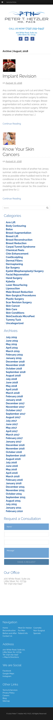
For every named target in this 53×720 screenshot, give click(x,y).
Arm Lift (10, 222)
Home (5, 628)
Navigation (11, 2)
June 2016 (12, 465)
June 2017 (12, 424)
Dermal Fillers (14, 260)
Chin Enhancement (17, 253)
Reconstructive (9, 630)
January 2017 (13, 441)
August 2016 (13, 459)
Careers (6, 695)
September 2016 (15, 455)
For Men (21, 630)
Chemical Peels (15, 250)
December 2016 (15, 445)
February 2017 (14, 438)
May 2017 (11, 427)
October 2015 (14, 493)
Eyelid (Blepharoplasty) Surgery (25, 271)
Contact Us (7, 636)
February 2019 (14, 354)
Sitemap (6, 701)
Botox (9, 229)
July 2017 (11, 420)
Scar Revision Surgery (19, 302)
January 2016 (14, 483)
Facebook (7, 671)
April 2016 (12, 472)
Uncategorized (14, 323)
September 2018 (15, 372)
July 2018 (11, 379)
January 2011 (13, 507)
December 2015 (15, 486)
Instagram (7, 676)
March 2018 (13, 392)
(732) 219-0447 (12, 655)
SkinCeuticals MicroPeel (20, 316)
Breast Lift (12, 236)
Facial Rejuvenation (17, 274)
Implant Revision (19, 76)
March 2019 (13, 351)
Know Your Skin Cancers (18, 151)
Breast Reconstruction (19, 239)
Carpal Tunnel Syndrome (20, 246)
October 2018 (14, 368)
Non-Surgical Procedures (21, 295)
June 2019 (12, 340)
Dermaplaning (14, 264)
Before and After (10, 633)
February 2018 (14, 396)
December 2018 (15, 361)
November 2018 (15, 365)
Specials (37, 633)
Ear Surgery (13, 267)
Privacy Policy (8, 693)
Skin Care (11, 309)
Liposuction (13, 288)
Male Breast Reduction (19, 291)
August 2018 (13, 375)
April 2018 (12, 389)
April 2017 (12, 431)
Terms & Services (10, 690)
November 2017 (15, 406)
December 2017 (15, 403)
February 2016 (14, 479)
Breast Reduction (16, 243)
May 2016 (11, 469)
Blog (5, 698)
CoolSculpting (14, 257)
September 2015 (15, 497)
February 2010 (14, 511)
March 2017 (12, 434)
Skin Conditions (15, 312)
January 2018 (14, 399)
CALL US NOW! (26, 28)
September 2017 (15, 413)
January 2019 (13, 358)
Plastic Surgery (15, 298)
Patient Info (23, 633)
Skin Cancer (13, 305)
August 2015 (13, 500)
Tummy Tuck (13, 319)
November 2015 (15, 490)
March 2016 (13, 476)
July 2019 (11, 337)
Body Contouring (16, 225)
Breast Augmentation (18, 232)
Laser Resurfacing (16, 284)
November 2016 (15, 448)
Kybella (10, 281)
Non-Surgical (39, 630)
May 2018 (11, 385)
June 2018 (12, 382)
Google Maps (8, 673)
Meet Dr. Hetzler (25, 628)
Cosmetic (37, 628)
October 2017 (14, 410)
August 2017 (13, 417)
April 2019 (12, 347)
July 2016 (11, 462)
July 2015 (11, 504)
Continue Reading (12, 123)
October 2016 (14, 452)
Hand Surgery (14, 278)
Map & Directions (11, 657)
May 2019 (11, 344)
